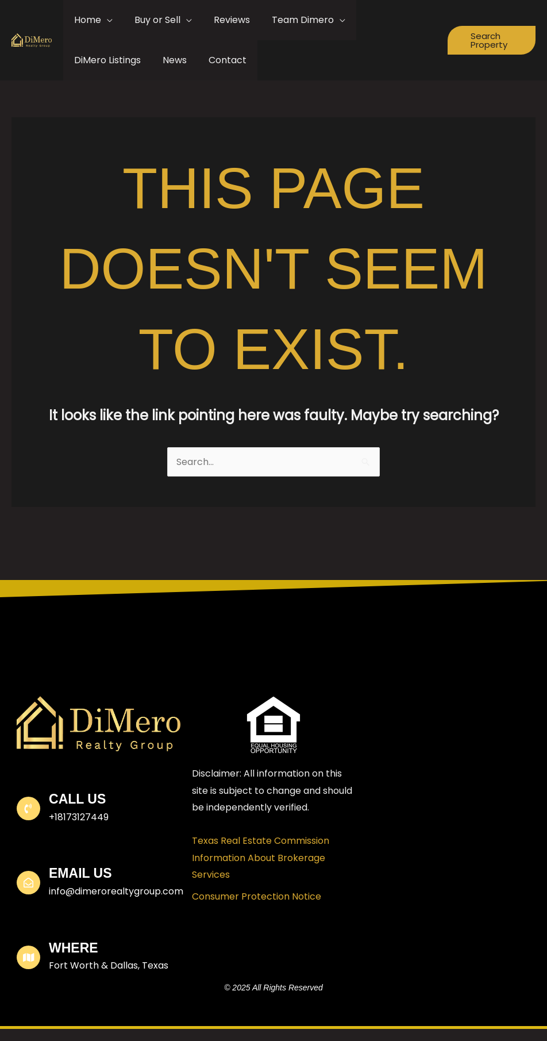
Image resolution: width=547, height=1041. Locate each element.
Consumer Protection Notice (256, 896)
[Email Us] (28, 882)
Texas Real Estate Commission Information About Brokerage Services (260, 857)
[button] (490, 40)
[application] (105, 20)
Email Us (80, 873)
